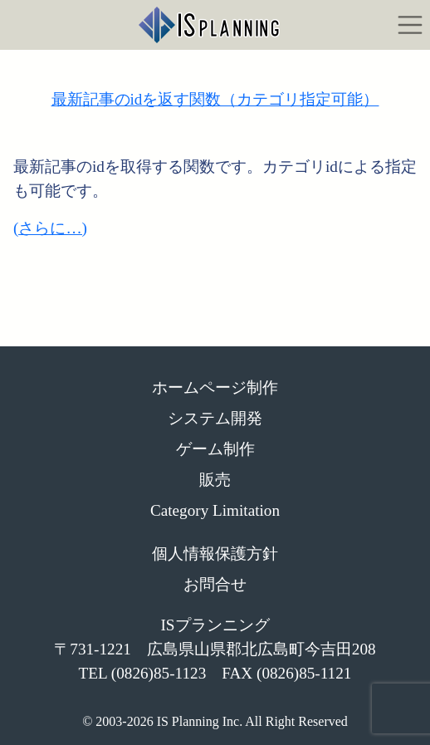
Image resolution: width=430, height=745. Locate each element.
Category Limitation (215, 510)
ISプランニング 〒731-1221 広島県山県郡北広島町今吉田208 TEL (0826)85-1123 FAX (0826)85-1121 (214, 649)
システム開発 (215, 418)
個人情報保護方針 (215, 553)
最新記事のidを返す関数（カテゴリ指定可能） (215, 99)
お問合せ (215, 584)
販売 (215, 479)
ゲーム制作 (215, 449)
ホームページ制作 (215, 387)
